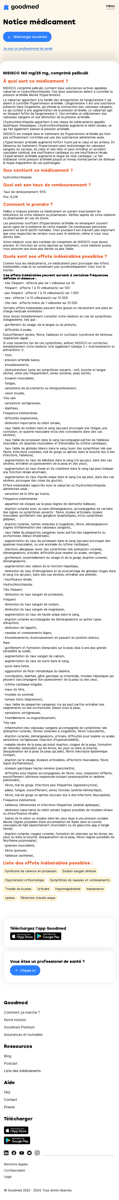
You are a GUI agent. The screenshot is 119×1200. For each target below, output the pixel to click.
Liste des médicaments (22, 1071)
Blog (7, 1056)
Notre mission (15, 1020)
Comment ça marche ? (22, 1012)
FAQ (7, 1092)
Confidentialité (14, 1170)
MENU (110, 6)
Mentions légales (16, 1164)
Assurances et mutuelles (23, 1035)
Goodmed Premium (19, 1027)
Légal (7, 1177)
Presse (9, 1107)
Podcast (10, 1063)
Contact (10, 1100)
